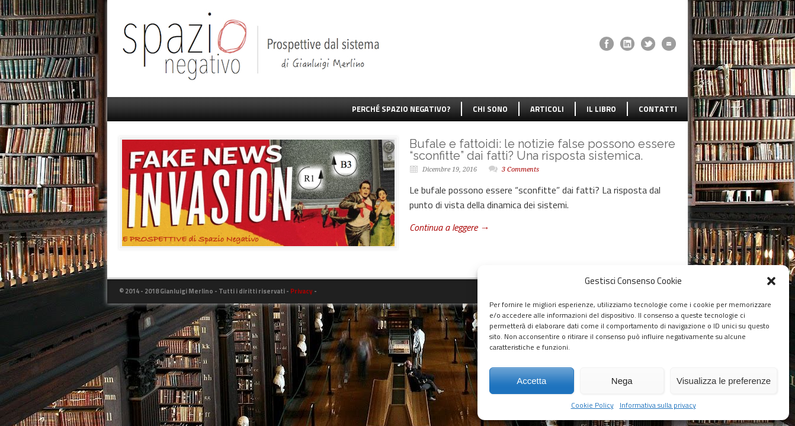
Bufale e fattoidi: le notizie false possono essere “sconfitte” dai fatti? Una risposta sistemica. (542, 150)
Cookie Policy (592, 405)
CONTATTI (658, 109)
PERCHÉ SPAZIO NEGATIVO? (401, 109)
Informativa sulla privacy (658, 405)
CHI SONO (490, 109)
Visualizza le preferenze (724, 381)
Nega (622, 381)
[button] (771, 281)
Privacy (301, 291)
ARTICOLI (547, 109)
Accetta (531, 381)
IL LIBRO (601, 109)
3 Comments (520, 169)
